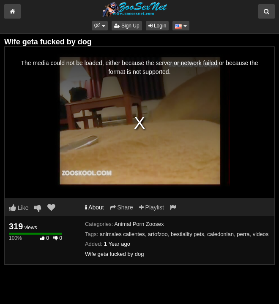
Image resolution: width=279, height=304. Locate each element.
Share (121, 207)
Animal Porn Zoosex (139, 224)
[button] (99, 25)
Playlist (151, 207)
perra (243, 234)
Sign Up (127, 26)
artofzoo (158, 234)
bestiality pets (187, 234)
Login (157, 26)
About (94, 207)
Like (19, 207)
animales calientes (122, 234)
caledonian (220, 234)
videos (261, 234)
